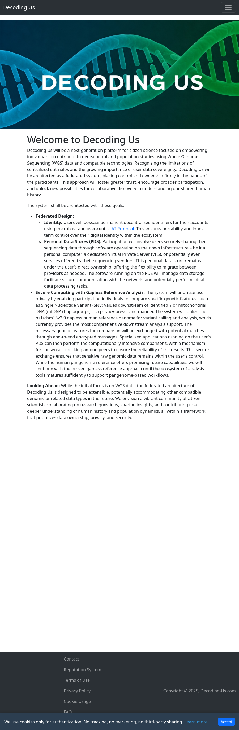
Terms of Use (77, 680)
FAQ (68, 712)
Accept (226, 721)
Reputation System (82, 669)
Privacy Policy (77, 691)
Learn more (195, 722)
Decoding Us (19, 7)
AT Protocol (123, 229)
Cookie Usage (77, 701)
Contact (71, 659)
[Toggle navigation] (228, 7)
